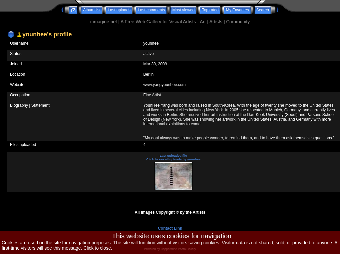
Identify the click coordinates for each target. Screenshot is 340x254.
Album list (91, 10)
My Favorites (237, 10)
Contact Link (170, 228)
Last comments (151, 10)
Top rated (210, 10)
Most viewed (183, 10)
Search (262, 10)
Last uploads (119, 10)
